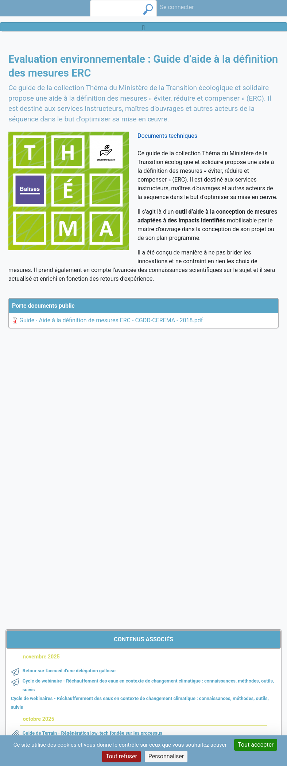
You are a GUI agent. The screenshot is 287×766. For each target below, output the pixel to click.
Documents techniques (167, 135)
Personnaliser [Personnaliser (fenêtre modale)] (166, 756)
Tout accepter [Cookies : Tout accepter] (256, 744)
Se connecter (177, 7)
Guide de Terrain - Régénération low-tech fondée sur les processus (92, 733)
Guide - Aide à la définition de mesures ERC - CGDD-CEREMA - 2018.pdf (111, 320)
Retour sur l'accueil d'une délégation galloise (69, 670)
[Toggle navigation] (143, 26)
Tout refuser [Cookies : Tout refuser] (121, 756)
